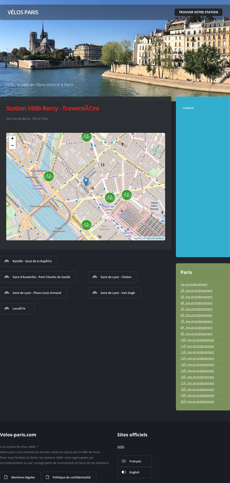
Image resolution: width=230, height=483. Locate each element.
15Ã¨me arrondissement (197, 371)
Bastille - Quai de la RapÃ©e (32, 261)
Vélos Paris (23, 12)
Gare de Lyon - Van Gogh (118, 293)
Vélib (120, 447)
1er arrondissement (194, 284)
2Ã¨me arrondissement (197, 290)
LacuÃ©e (19, 308)
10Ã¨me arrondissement (197, 340)
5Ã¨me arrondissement (197, 309)
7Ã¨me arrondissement (197, 321)
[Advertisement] (204, 182)
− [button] (12, 145)
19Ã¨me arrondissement (197, 395)
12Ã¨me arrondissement (197, 352)
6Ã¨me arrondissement (197, 315)
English (134, 472)
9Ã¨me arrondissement (197, 334)
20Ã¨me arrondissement (197, 401)
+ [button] (12, 139)
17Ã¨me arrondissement (197, 383)
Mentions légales (23, 477)
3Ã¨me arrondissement (197, 297)
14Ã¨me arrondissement (197, 364)
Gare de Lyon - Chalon (116, 277)
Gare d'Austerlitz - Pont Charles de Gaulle (41, 277)
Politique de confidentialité (72, 477)
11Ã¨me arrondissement (197, 346)
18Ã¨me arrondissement (197, 389)
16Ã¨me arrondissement (197, 377)
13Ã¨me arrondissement (197, 358)
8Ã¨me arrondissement (197, 327)
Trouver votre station (198, 12)
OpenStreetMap (155, 238)
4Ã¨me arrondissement (197, 303)
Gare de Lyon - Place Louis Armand (37, 293)
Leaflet (138, 238)
